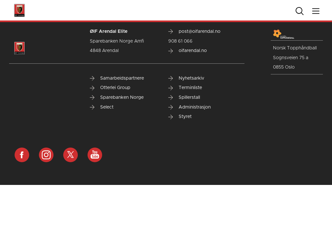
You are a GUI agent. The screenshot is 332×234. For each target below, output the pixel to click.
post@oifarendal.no (194, 31)
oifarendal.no (187, 50)
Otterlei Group (110, 87)
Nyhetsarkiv (186, 78)
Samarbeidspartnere (117, 78)
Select (101, 107)
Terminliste (185, 87)
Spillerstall (184, 97)
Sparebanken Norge (117, 97)
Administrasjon (189, 107)
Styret (180, 116)
